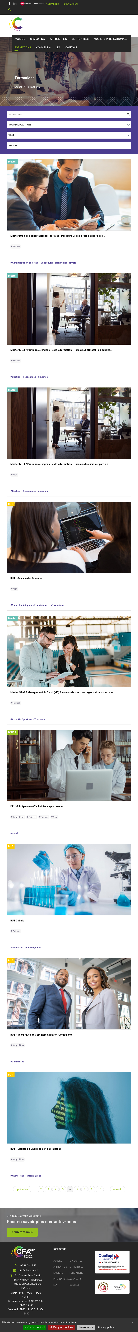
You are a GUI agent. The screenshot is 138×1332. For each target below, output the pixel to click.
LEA (58, 47)
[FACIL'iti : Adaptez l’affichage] (31, 3)
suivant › (117, 1189)
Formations (23, 47)
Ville (13, 136)
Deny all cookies (61, 1327)
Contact (71, 47)
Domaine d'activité (19, 125)
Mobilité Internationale (110, 38)
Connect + (43, 47)
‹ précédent (22, 1189)
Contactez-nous (22, 1232)
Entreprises (80, 38)
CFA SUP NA (37, 38)
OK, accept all (34, 1327)
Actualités (52, 4)
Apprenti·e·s (58, 38)
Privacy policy (106, 1327)
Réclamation (70, 4)
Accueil (20, 38)
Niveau (13, 146)
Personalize (86, 1327)
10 (99, 1189)
